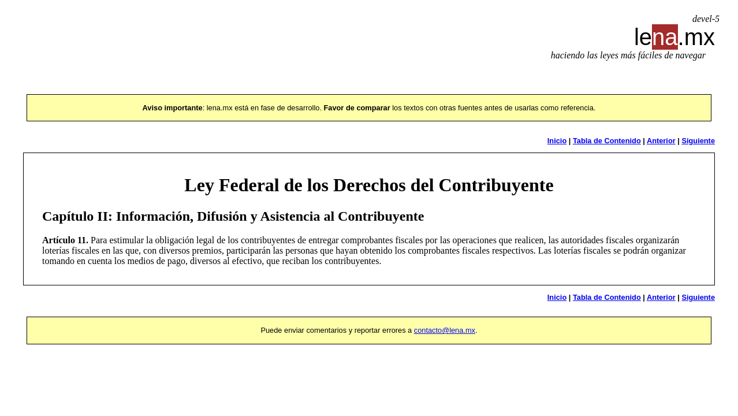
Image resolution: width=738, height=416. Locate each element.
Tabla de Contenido (607, 140)
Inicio (556, 140)
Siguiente (698, 140)
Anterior (661, 140)
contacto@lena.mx (444, 330)
